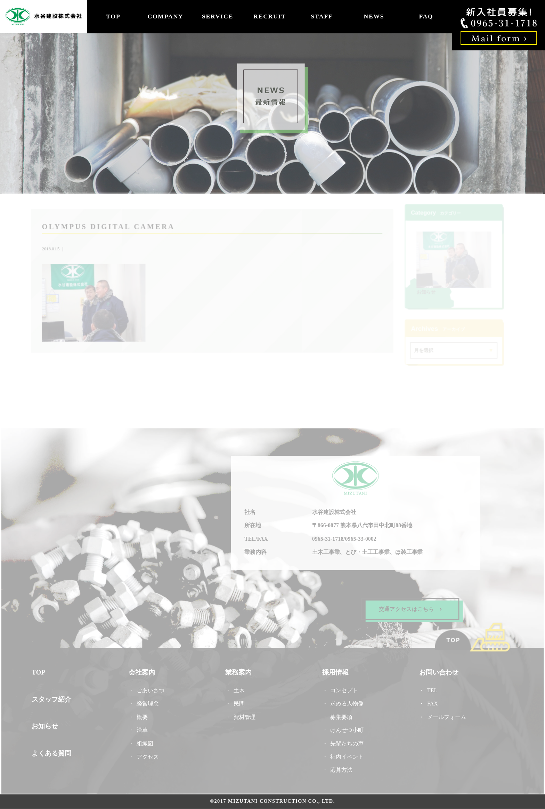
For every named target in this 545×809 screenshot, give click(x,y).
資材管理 (245, 716)
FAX (430, 702)
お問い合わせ (436, 672)
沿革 (143, 729)
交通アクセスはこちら (408, 609)
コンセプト (343, 689)
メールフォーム (444, 716)
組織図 (146, 742)
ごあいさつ (152, 689)
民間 (239, 702)
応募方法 (340, 768)
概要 (143, 716)
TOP (113, 16)
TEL (433, 689)
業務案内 (239, 672)
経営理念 (149, 702)
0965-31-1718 (326, 539)
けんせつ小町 (346, 729)
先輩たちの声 (346, 742)
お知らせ (424, 292)
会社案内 (143, 672)
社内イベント (346, 755)
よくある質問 (53, 751)
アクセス (149, 755)
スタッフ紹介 (53, 698)
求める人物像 (346, 702)
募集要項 (340, 716)
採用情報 (335, 672)
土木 (239, 689)
